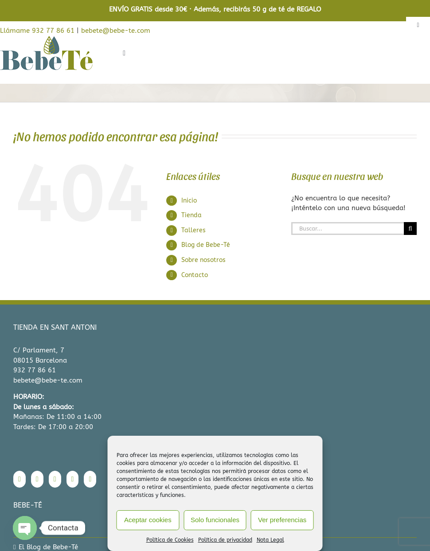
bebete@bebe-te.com (115, 31)
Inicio (189, 200)
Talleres (193, 230)
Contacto (194, 275)
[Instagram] (37, 479)
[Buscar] (410, 228)
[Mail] (90, 479)
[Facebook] (19, 479)
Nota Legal (270, 540)
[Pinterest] (72, 479)
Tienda (191, 215)
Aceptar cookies (148, 520)
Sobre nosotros (203, 260)
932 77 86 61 (34, 370)
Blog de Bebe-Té (205, 245)
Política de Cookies (170, 540)
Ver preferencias (282, 520)
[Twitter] (55, 479)
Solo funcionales (215, 520)
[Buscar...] (347, 228)
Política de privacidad (225, 540)
